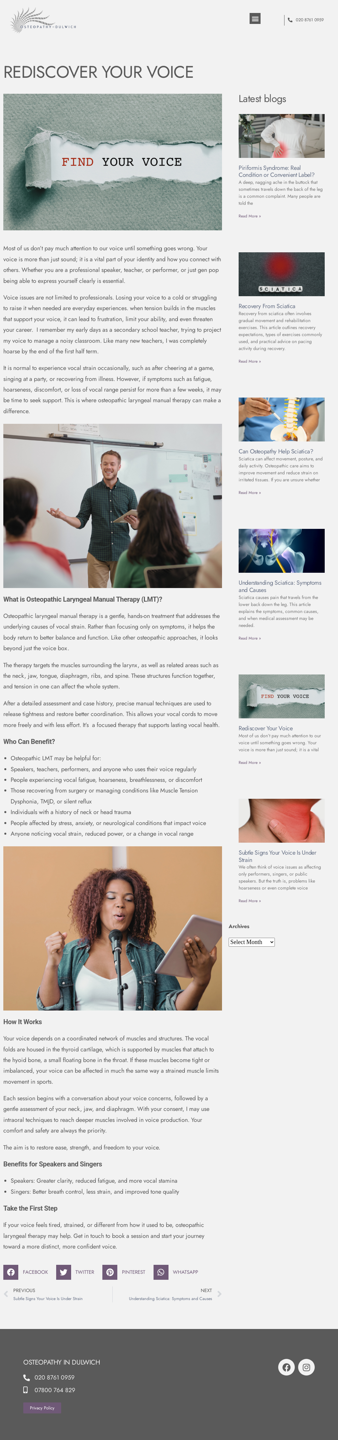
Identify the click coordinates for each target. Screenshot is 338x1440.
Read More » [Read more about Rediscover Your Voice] (250, 763)
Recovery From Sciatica (267, 306)
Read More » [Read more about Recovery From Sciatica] (250, 361)
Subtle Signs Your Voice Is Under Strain (277, 856)
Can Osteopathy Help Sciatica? (276, 451)
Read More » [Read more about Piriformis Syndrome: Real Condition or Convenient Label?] (250, 216)
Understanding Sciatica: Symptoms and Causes (280, 586)
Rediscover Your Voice (265, 728)
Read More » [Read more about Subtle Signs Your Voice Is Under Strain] (250, 901)
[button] (255, 18)
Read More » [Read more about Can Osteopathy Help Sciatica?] (250, 493)
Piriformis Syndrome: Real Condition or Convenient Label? (276, 172)
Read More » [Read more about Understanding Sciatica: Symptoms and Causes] (250, 638)
